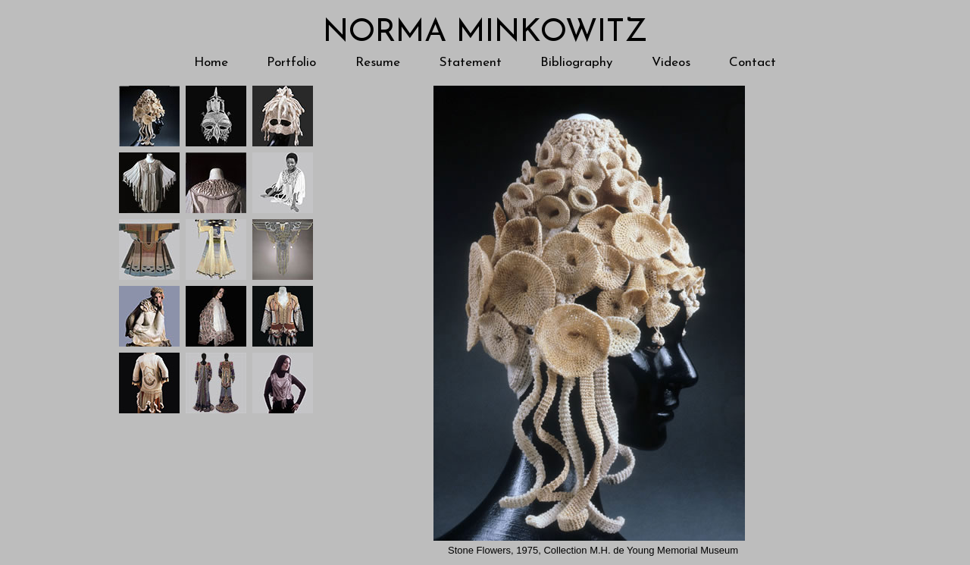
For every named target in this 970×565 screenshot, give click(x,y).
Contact (752, 62)
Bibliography (576, 62)
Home (211, 62)
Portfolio (291, 62)
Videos (671, 62)
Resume (377, 62)
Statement (471, 62)
